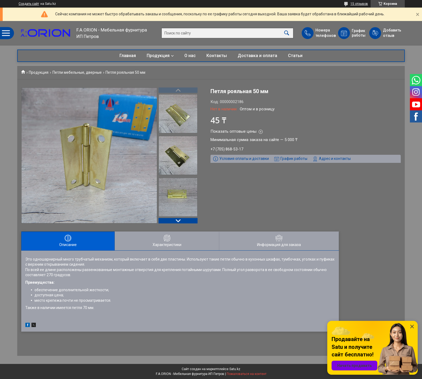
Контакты (216, 55)
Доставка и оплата (257, 55)
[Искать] (286, 33)
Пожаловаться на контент (246, 374)
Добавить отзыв (392, 33)
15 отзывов (359, 4)
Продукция (158, 55)
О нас (190, 55)
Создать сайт (29, 4)
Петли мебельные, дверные (77, 72)
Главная (127, 55)
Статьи (295, 55)
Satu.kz (234, 369)
